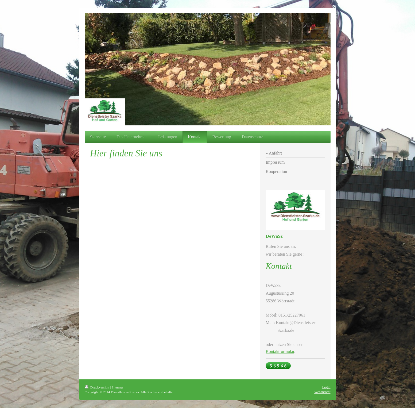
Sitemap (117, 387)
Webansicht (322, 392)
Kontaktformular (280, 351)
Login (326, 387)
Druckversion (97, 387)
